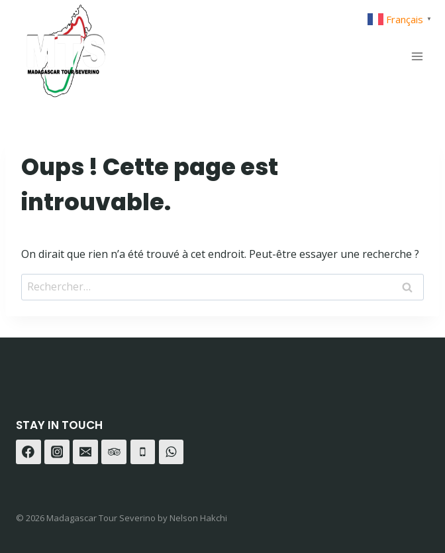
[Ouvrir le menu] (417, 56)
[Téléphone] (143, 452)
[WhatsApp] (171, 452)
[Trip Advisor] (113, 452)
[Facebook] (28, 452)
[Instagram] (57, 452)
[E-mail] (85, 452)
